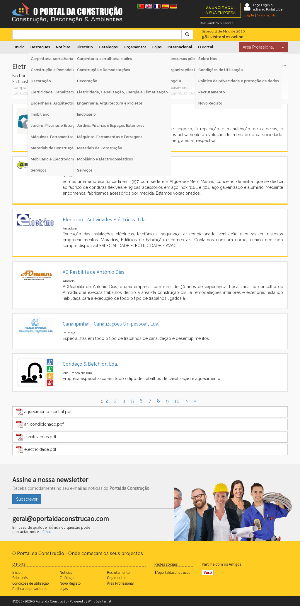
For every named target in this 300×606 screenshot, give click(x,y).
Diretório (85, 47)
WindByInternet (99, 601)
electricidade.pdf (36, 449)
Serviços (85, 170)
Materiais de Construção (99, 148)
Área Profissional (258, 47)
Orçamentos (135, 47)
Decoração (87, 81)
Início (20, 47)
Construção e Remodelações (103, 70)
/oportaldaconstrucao (172, 572)
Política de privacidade (29, 588)
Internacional (180, 47)
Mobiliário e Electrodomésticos (105, 159)
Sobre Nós (207, 59)
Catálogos (108, 47)
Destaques (40, 47)
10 (177, 401)
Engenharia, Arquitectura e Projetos (110, 103)
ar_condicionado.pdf (40, 424)
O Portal (205, 47)
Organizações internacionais (194, 70)
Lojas (157, 47)
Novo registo (266, 15)
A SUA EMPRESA (220, 10)
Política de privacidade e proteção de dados (238, 81)
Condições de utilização (30, 583)
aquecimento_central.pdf (43, 411)
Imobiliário (86, 114)
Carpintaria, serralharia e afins (104, 59)
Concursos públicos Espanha (193, 59)
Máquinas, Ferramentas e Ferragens (109, 137)
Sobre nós (20, 578)
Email (47, 531)
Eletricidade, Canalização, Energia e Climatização (122, 92)
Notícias (63, 47)
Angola (174, 81)
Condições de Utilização (220, 70)
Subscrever (27, 499)
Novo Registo (210, 103)
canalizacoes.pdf (36, 437)
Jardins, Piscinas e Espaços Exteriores (110, 125)
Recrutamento (211, 92)
